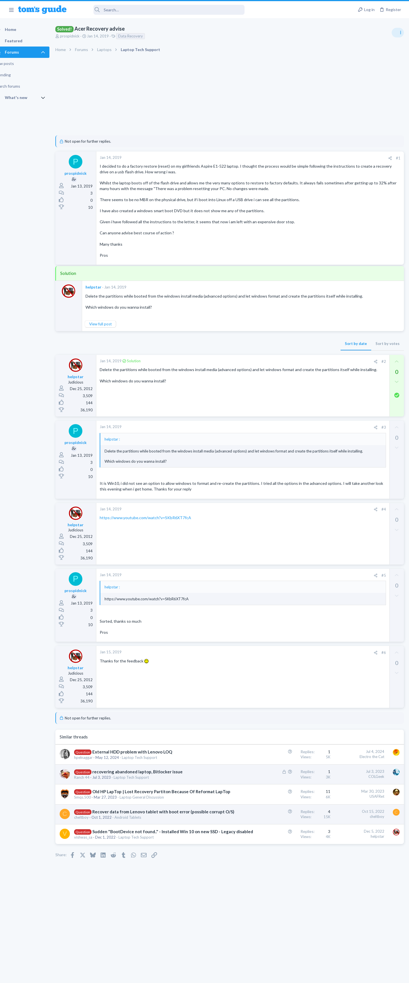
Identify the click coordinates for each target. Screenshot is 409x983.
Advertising (143, 975)
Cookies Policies (183, 975)
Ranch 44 (91, 811)
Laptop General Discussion (152, 836)
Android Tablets (137, 862)
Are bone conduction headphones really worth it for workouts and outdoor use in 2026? (364, 326)
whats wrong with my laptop (362, 358)
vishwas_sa (93, 888)
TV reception (349, 386)
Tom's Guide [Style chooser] (363, 936)
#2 (292, 378)
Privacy (219, 975)
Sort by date (264, 360)
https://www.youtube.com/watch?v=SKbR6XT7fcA (155, 544)
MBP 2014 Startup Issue (359, 446)
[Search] (159, 10)
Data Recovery (140, 36)
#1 (306, 158)
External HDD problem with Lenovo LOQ (142, 779)
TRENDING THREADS (337, 308)
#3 (292, 444)
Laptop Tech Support (149, 784)
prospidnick (79, 36)
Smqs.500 (92, 836)
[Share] (298, 158)
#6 (292, 680)
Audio (333, 347)
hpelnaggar (93, 784)
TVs (331, 402)
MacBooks (337, 462)
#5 (292, 602)
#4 (292, 536)
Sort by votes (296, 360)
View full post (110, 340)
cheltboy (91, 862)
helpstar (103, 298)
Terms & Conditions (258, 975)
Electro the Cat (280, 784)
